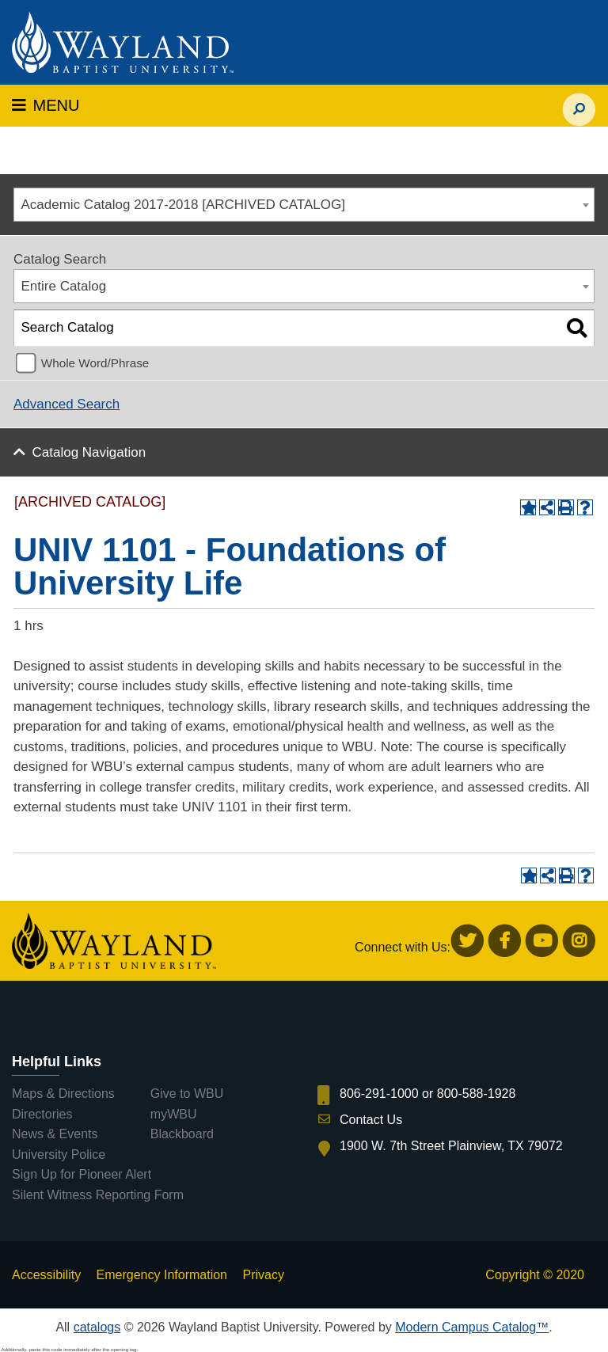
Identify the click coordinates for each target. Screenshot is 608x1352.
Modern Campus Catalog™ (472, 1327)
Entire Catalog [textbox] (64, 286)
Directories (42, 1114)
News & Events (54, 1134)
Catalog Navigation (89, 452)
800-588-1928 (476, 1093)
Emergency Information (162, 1275)
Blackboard (182, 1134)
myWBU (173, 1114)
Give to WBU (186, 1093)
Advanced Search (66, 404)
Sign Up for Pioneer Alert (81, 1174)
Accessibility (46, 1275)
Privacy (262, 1275)
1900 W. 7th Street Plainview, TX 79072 (451, 1146)
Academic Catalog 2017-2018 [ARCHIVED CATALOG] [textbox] (183, 204)
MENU (45, 105)
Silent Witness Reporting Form (98, 1195)
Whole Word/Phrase (95, 363)
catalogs (97, 1327)
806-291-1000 (379, 1093)
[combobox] (304, 205)
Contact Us (371, 1119)
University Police (58, 1154)
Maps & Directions (63, 1093)
